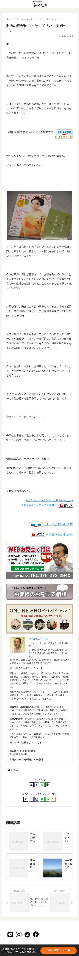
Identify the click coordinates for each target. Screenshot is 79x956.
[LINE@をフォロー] (42, 799)
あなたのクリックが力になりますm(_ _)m (49, 500)
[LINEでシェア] (42, 784)
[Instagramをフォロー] (36, 799)
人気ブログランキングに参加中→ (47, 505)
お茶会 (13, 770)
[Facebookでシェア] (36, 784)
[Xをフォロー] (25, 799)
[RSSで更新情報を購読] (53, 799)
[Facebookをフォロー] (31, 799)
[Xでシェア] (31, 784)
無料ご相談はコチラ (58, 950)
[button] (47, 784)
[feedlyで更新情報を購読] (47, 799)
